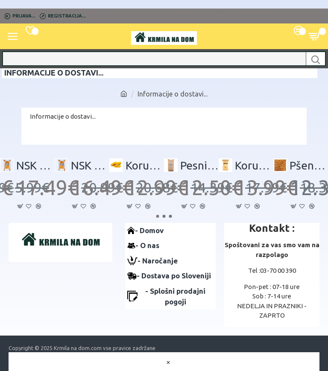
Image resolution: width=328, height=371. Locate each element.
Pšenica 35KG (309, 165)
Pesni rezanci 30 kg (199, 165)
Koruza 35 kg (145, 165)
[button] (157, 216)
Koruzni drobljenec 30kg (254, 165)
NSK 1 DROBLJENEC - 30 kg (35, 165)
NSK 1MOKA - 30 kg (90, 165)
